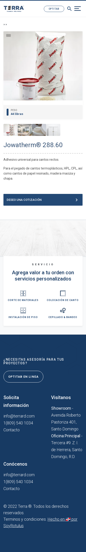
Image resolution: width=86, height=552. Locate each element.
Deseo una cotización (43, 200)
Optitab (54, 9)
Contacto (11, 429)
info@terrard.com (19, 416)
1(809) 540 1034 (18, 423)
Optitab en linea (23, 376)
